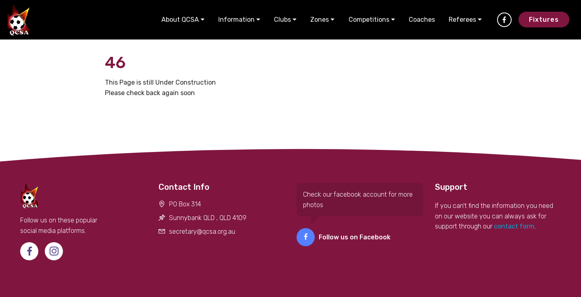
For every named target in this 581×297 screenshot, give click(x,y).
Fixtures (544, 19)
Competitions (369, 19)
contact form (513, 226)
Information (236, 19)
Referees (462, 19)
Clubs (282, 19)
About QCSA (180, 19)
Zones (319, 19)
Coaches (422, 19)
